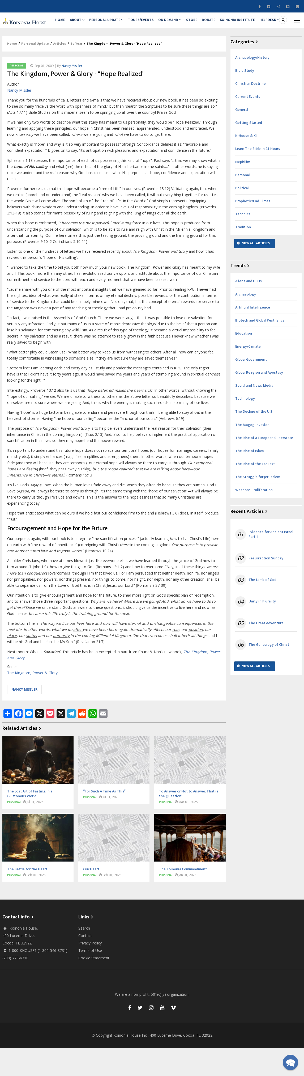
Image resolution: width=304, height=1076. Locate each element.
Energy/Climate (248, 374)
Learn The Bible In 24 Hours (257, 177)
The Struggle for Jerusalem (257, 505)
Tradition (243, 255)
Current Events (247, 124)
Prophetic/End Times (252, 229)
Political (242, 216)
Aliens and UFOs (248, 309)
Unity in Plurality (262, 629)
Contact (85, 963)
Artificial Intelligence (252, 335)
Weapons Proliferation (254, 518)
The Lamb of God (262, 607)
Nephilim (242, 190)
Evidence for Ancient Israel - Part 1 (272, 562)
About (82, 23)
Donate (227, 23)
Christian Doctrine (250, 111)
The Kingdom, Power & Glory (32, 700)
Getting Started (248, 150)
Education (243, 361)
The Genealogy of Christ (269, 672)
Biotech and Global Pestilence (260, 348)
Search (84, 956)
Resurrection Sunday (266, 586)
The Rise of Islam (249, 478)
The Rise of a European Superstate (264, 465)
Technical (243, 242)
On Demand (182, 23)
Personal (16, 93)
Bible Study (244, 98)
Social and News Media (254, 413)
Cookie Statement (93, 985)
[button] (290, 1062)
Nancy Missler (72, 93)
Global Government (251, 387)
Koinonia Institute (259, 23)
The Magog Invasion (252, 452)
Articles (59, 71)
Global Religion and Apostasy (259, 400)
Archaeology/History (252, 85)
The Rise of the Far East (255, 492)
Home (62, 23)
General (241, 137)
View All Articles (256, 271)
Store (207, 23)
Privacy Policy (90, 970)
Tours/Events (150, 23)
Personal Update (113, 23)
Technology (245, 426)
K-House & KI (246, 164)
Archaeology (245, 322)
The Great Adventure (266, 650)
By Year (76, 71)
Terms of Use (90, 978)
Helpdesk (66, 45)
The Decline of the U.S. (254, 439)
